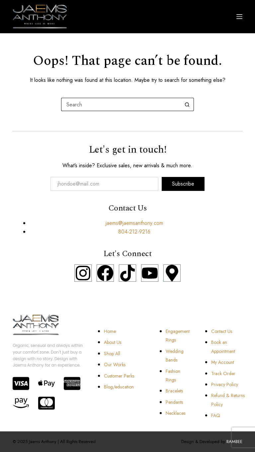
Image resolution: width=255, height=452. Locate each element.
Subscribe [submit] (183, 184)
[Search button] (187, 104)
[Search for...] (121, 104)
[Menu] (239, 17)
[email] (104, 184)
